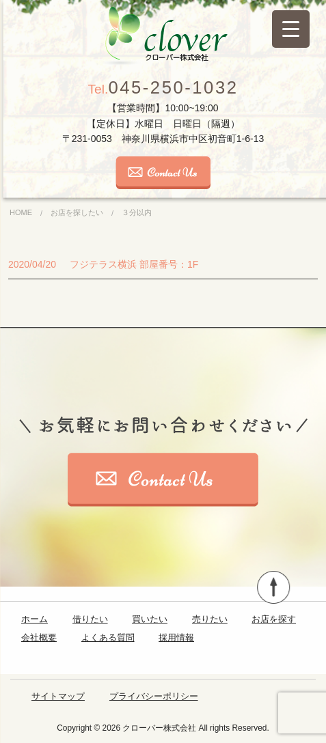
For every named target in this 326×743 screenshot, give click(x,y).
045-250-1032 (163, 87)
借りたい (90, 619)
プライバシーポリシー (153, 696)
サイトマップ (58, 696)
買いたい (149, 619)
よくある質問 (108, 637)
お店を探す (274, 619)
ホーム (34, 619)
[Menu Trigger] (291, 29)
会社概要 (39, 637)
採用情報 (176, 637)
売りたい (210, 619)
